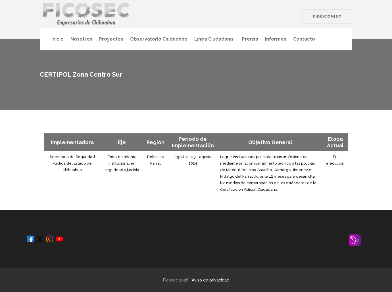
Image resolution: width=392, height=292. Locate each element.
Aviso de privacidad (210, 280)
